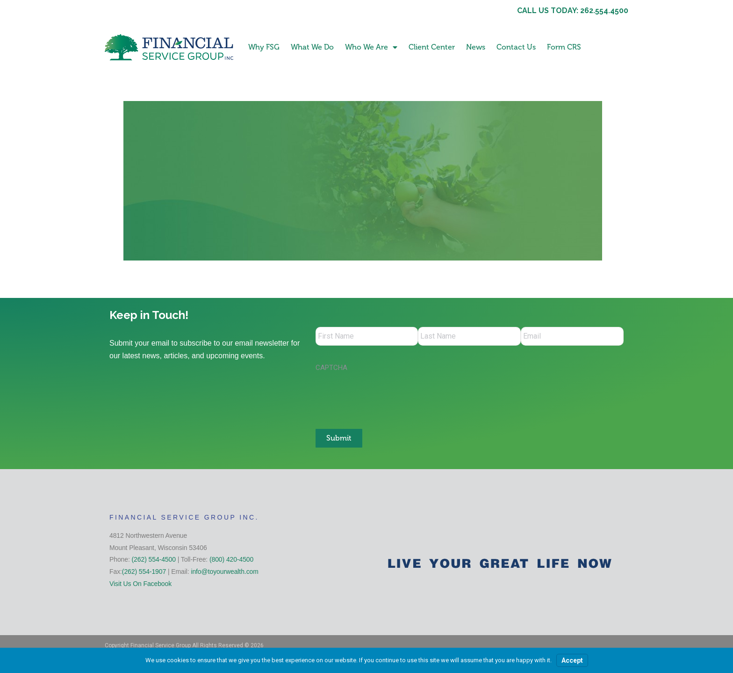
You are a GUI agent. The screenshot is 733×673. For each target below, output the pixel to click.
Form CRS (564, 47)
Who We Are (371, 47)
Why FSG (264, 47)
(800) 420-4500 (231, 559)
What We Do (312, 47)
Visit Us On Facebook (140, 583)
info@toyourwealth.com (224, 571)
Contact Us (516, 47)
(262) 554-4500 (154, 559)
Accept (572, 660)
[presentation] (387, 395)
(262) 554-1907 (144, 571)
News (475, 47)
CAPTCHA (331, 367)
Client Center (432, 47)
